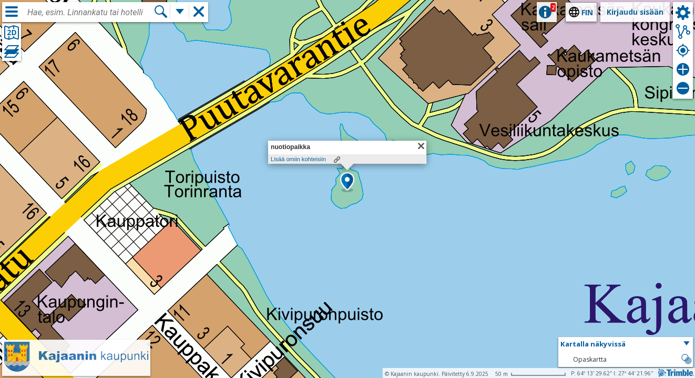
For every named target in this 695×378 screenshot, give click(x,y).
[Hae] (160, 11)
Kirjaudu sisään (635, 12)
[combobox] (90, 12)
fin (587, 12)
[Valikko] (11, 11)
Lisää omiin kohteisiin (298, 159)
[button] (347, 182)
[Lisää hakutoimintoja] (179, 11)
